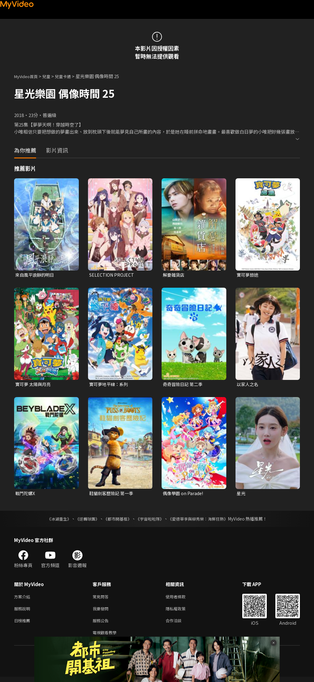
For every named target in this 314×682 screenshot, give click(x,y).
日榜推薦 (23, 624)
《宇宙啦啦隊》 (150, 520)
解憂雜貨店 (174, 275)
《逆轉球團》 (84, 520)
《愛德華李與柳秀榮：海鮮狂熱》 (202, 520)
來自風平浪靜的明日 (36, 275)
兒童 (51, 76)
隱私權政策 (180, 611)
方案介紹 (23, 598)
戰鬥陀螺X (25, 494)
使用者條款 (180, 598)
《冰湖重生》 (54, 520)
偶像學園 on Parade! (184, 494)
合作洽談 (178, 624)
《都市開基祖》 (116, 520)
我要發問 (102, 611)
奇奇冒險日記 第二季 (184, 384)
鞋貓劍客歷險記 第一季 (112, 494)
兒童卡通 (69, 76)
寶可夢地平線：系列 (110, 384)
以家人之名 (248, 384)
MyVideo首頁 (28, 76)
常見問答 (102, 598)
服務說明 (23, 611)
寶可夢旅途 (248, 275)
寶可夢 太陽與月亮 (34, 384)
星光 (241, 494)
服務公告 (102, 624)
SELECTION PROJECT (112, 275)
